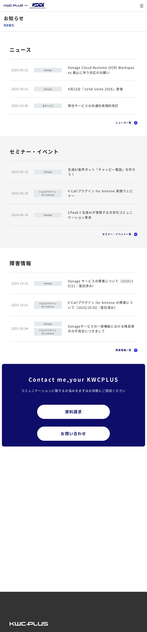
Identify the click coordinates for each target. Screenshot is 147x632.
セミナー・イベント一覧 (116, 234)
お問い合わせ (73, 433)
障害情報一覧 (123, 350)
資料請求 (73, 411)
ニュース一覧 (123, 122)
